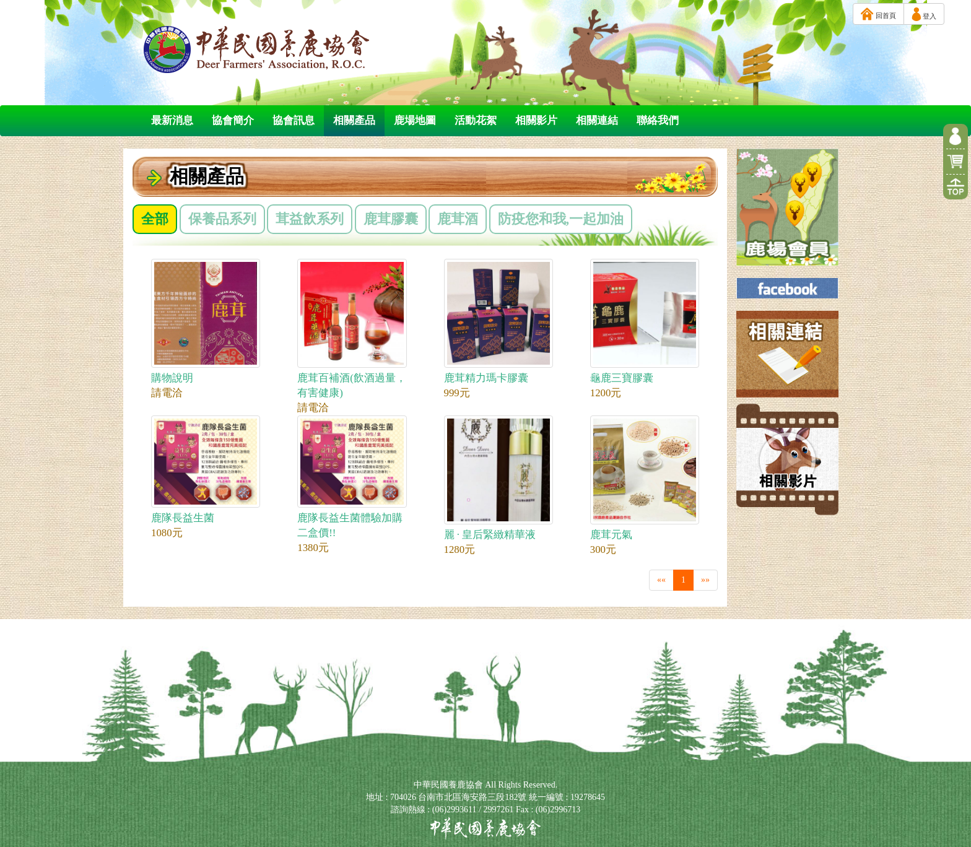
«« (661, 579)
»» (705, 579)
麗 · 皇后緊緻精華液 (498, 478)
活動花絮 (476, 120)
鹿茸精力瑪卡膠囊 (498, 321)
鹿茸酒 (457, 219)
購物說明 (205, 321)
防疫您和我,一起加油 (561, 219)
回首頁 (878, 13)
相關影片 (536, 120)
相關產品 (354, 120)
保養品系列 (222, 219)
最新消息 (172, 120)
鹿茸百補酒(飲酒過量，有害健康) (351, 329)
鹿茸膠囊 (391, 219)
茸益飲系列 (310, 219)
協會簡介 (233, 120)
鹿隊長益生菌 (205, 469)
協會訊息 (293, 120)
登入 (924, 14)
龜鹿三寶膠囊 (644, 321)
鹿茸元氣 (644, 478)
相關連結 (597, 120)
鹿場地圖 (415, 120)
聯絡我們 (658, 120)
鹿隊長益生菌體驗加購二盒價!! (351, 477)
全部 (154, 219)
